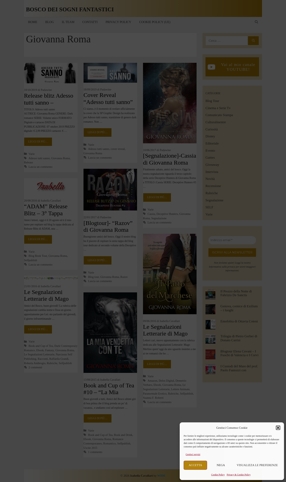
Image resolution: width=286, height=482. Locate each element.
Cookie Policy (218, 474)
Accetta (195, 465)
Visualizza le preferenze (257, 465)
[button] (278, 428)
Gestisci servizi (193, 454)
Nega (221, 465)
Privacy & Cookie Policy (238, 474)
